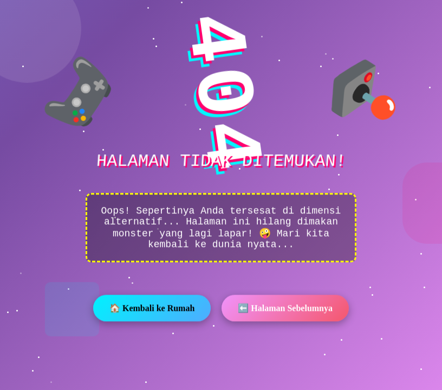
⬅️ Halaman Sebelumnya (285, 309)
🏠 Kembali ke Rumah (151, 309)
